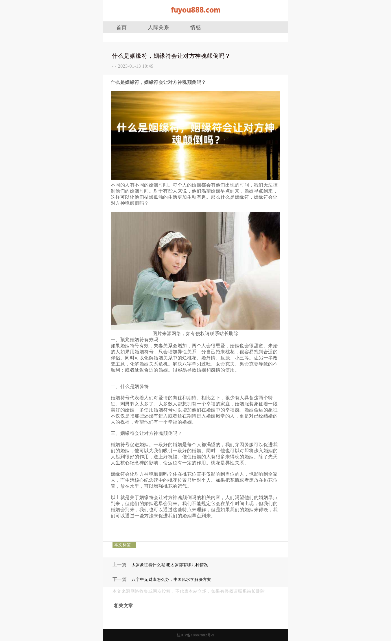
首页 (121, 27)
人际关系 (158, 27)
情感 (195, 27)
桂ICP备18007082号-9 (195, 635)
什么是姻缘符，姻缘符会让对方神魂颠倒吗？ (171, 56)
